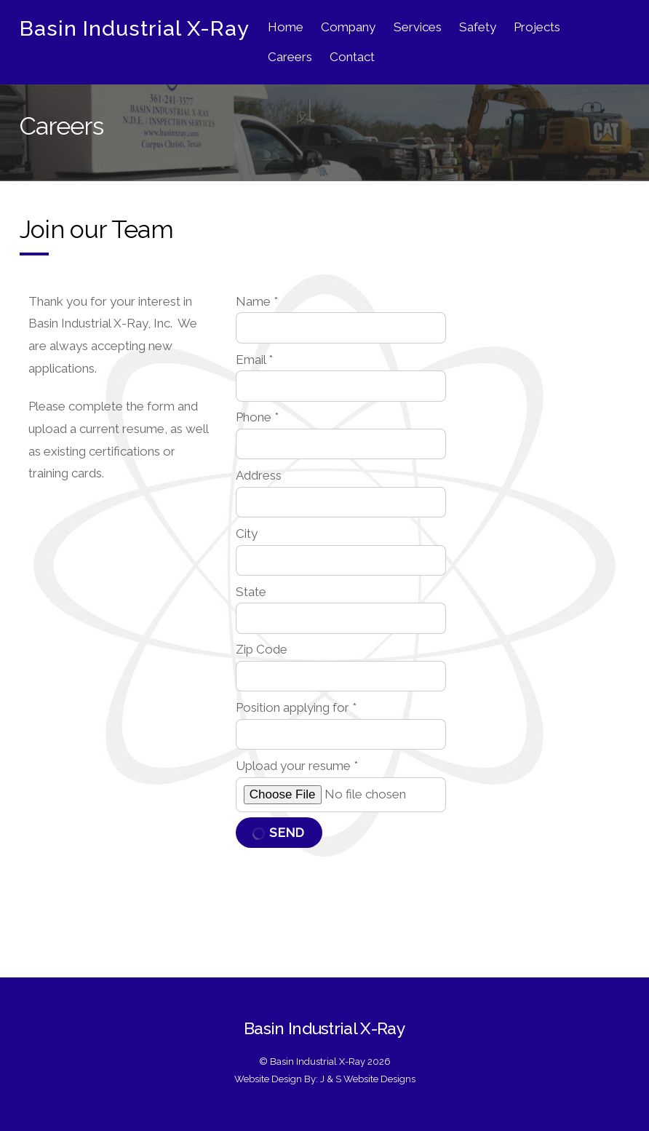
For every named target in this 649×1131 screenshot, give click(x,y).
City (247, 533)
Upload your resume (297, 765)
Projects (537, 27)
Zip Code (261, 649)
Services (418, 27)
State (251, 591)
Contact (352, 56)
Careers (290, 56)
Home (285, 27)
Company (348, 27)
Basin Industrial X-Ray (317, 1061)
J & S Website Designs (367, 1079)
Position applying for (296, 707)
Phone (257, 417)
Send (278, 832)
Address (259, 475)
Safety (477, 27)
